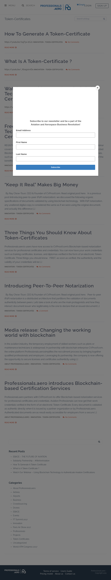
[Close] (97, 88)
